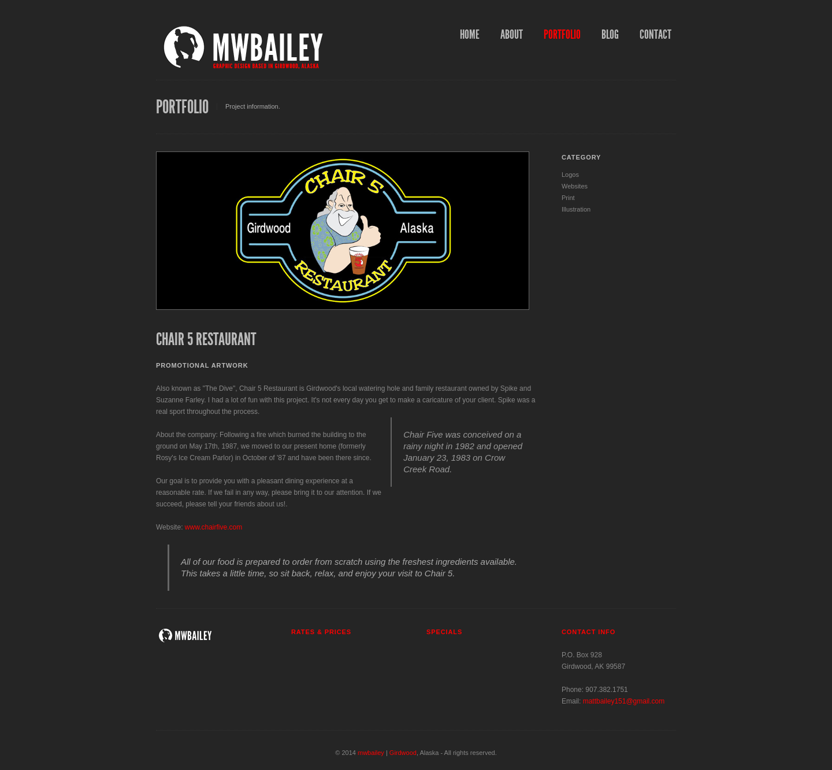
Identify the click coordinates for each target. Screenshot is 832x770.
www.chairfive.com (213, 527)
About (511, 34)
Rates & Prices (321, 631)
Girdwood (403, 752)
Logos (570, 174)
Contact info (588, 631)
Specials (444, 631)
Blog (610, 34)
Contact (655, 34)
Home (470, 34)
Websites (575, 186)
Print (568, 197)
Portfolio (562, 34)
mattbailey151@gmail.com (624, 701)
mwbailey (371, 752)
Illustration (576, 209)
